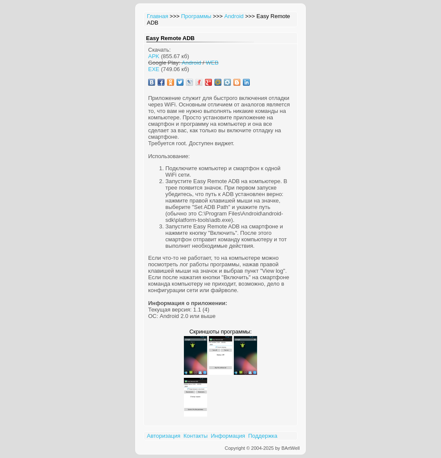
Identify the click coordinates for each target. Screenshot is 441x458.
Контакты (195, 436)
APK (153, 56)
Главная (157, 16)
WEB (212, 62)
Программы (196, 16)
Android (234, 16)
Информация (228, 436)
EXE (153, 69)
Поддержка (262, 436)
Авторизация (163, 436)
